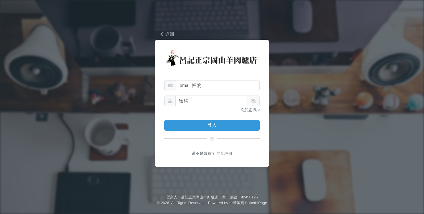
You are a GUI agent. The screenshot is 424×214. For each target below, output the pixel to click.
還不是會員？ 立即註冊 (212, 160)
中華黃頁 (236, 203)
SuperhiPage (256, 203)
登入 (212, 131)
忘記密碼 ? (250, 116)
